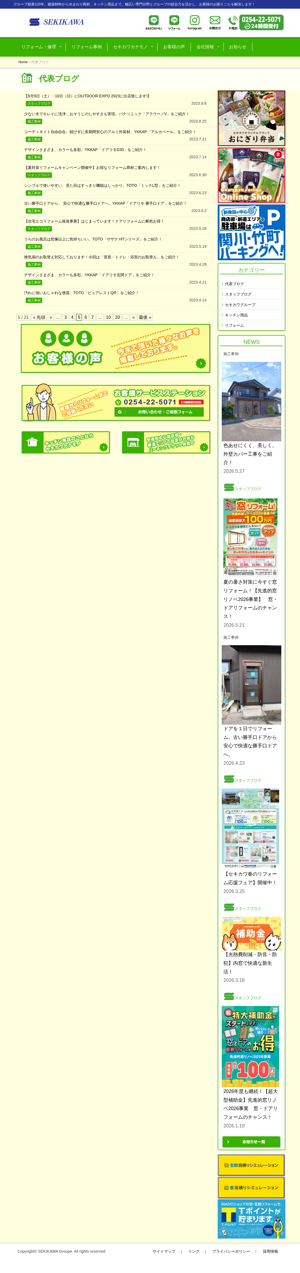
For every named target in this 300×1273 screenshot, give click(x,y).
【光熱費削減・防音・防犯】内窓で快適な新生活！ (250, 963)
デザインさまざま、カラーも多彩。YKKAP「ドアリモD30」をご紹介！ (85, 149)
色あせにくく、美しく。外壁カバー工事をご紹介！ (250, 454)
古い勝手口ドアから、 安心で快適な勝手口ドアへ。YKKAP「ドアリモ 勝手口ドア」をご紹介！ (105, 203)
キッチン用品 (236, 315)
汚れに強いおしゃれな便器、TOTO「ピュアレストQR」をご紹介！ (81, 293)
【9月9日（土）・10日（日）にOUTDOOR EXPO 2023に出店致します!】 (87, 96)
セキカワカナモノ (130, 46)
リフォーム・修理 (38, 46)
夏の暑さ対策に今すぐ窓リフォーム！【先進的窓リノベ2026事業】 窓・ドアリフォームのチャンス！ (250, 599)
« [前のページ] (51, 317)
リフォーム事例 (86, 46)
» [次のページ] (133, 317)
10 (108, 317)
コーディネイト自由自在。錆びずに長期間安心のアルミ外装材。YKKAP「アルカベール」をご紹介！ (110, 132)
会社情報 (205, 46)
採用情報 (270, 1251)
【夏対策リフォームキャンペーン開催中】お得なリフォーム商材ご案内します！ (92, 167)
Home (23, 62)
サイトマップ (164, 1251)
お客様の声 (174, 46)
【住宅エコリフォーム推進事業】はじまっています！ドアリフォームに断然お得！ (94, 221)
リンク (194, 1251)
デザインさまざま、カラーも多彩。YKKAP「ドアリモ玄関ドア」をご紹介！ (89, 275)
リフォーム (234, 325)
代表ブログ (234, 284)
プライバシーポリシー (231, 1251)
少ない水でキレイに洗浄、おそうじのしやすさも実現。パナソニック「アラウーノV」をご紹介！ (107, 114)
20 (117, 317)
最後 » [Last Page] (145, 317)
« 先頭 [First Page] (39, 317)
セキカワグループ (240, 305)
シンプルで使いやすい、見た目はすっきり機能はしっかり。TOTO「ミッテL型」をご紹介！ (102, 185)
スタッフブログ (238, 294)
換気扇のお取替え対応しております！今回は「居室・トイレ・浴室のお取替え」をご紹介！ (102, 257)
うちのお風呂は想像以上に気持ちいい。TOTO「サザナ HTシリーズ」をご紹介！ (93, 239)
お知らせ (237, 46)
